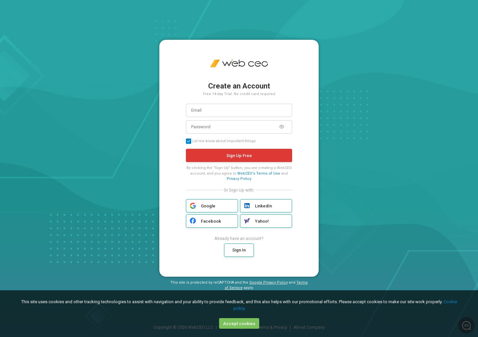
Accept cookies (239, 323)
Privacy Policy (239, 179)
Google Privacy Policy (268, 282)
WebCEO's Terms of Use (258, 173)
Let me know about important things (221, 141)
